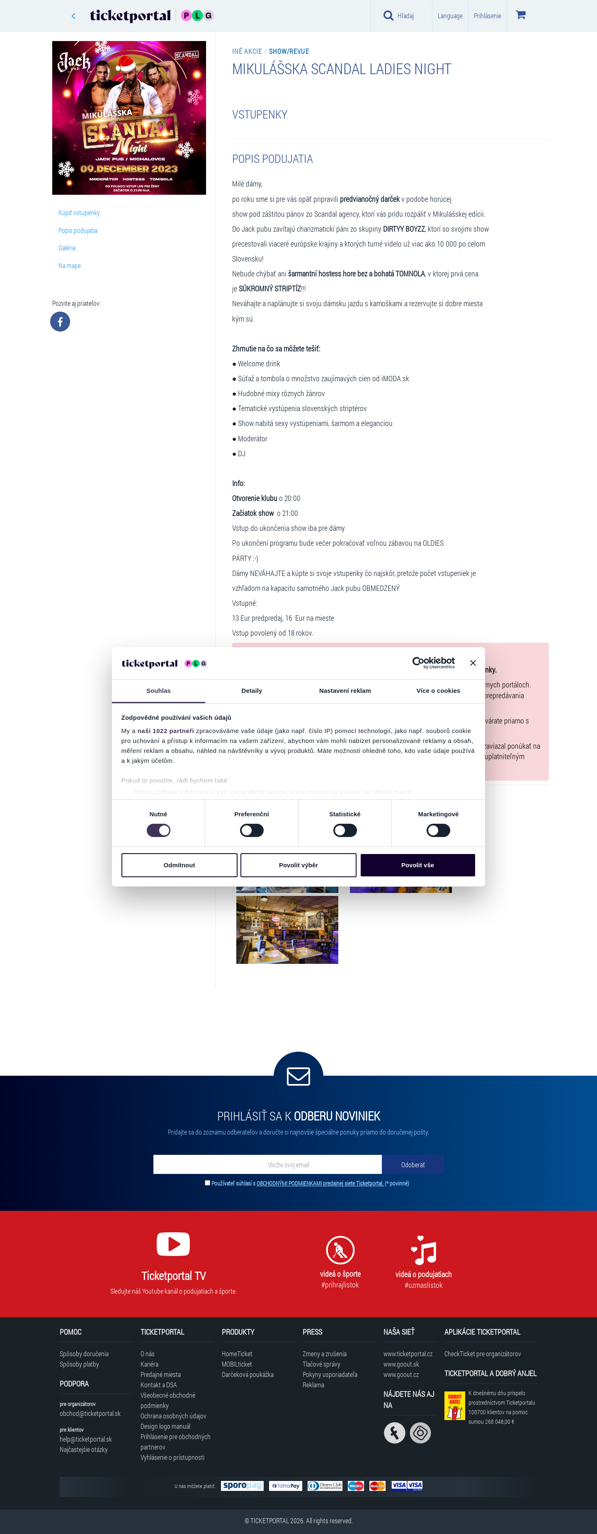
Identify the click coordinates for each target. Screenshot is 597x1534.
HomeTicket (237, 1353)
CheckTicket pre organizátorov (482, 1353)
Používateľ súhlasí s (310, 1183)
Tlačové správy (321, 1364)
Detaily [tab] (252, 690)
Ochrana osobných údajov (173, 1415)
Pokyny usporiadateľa (330, 1374)
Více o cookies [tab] (439, 690)
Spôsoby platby (79, 1364)
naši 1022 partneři (166, 730)
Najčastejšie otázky (84, 1449)
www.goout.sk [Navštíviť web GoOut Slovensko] (401, 1364)
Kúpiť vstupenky (79, 212)
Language (450, 15)
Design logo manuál (165, 1426)
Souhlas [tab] (158, 690)
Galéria (66, 247)
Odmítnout (179, 865)
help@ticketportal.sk (86, 1439)
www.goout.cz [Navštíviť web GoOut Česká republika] (401, 1374)
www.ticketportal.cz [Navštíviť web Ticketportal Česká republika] (407, 1353)
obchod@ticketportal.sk (90, 1413)
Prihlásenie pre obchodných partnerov (176, 1441)
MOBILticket (237, 1364)
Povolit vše (417, 865)
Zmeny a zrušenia (325, 1353)
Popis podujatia (77, 230)
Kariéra (149, 1364)
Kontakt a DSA (159, 1384)
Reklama (313, 1384)
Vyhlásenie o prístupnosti (172, 1457)
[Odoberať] (413, 1164)
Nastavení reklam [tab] (345, 690)
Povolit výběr (298, 865)
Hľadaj (398, 15)
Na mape (69, 265)
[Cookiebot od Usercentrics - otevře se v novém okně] (418, 663)
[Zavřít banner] (473, 663)
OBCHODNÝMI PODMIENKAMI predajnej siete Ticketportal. (321, 1183)
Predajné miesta (161, 1374)
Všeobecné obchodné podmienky (168, 1400)
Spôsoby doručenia (84, 1353)
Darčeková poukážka (248, 1374)
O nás (148, 1353)
